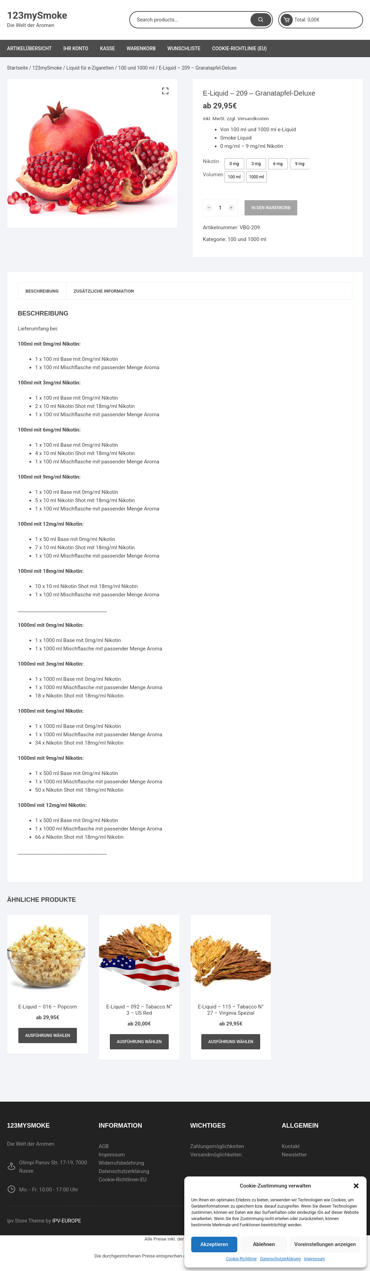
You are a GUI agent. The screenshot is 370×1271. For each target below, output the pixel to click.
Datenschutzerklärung (280, 1258)
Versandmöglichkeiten (216, 1156)
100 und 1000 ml (136, 68)
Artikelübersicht (29, 48)
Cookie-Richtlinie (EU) (239, 48)
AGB (104, 1148)
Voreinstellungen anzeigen (325, 1244)
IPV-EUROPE (66, 1222)
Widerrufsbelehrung (121, 1164)
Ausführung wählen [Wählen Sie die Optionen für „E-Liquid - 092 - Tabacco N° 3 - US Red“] (139, 1043)
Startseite (17, 68)
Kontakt (291, 1148)
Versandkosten (253, 118)
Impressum (314, 1258)
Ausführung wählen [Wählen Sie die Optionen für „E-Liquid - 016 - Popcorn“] (47, 1036)
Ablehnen (264, 1244)
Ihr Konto (75, 48)
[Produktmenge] (220, 207)
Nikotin (211, 161)
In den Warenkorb (271, 207)
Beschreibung (45, 291)
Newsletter (294, 1156)
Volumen (213, 174)
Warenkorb (141, 48)
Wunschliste (183, 48)
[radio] (234, 164)
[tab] (45, 292)
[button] (356, 1185)
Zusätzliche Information (113, 291)
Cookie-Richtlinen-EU (123, 1181)
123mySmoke (37, 15)
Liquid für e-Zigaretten (90, 68)
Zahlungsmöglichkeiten (217, 1148)
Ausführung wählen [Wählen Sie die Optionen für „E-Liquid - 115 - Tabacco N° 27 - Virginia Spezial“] (230, 1043)
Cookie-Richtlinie (241, 1258)
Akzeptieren (214, 1244)
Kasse (107, 48)
